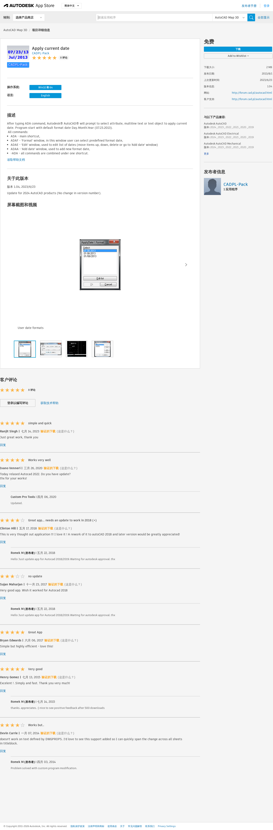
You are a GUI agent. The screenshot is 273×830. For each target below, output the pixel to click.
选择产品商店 (24, 17)
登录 (267, 6)
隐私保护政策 (78, 826)
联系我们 (150, 826)
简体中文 (71, 5)
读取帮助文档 (16, 160)
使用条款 (112, 826)
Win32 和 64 (45, 87)
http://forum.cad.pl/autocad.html (252, 93)
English (45, 95)
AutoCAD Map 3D (15, 30)
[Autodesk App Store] (29, 6)
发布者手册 (249, 6)
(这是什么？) (65, 431)
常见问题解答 (135, 826)
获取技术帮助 (49, 403)
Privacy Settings (167, 826)
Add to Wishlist (238, 56)
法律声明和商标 (96, 826)
